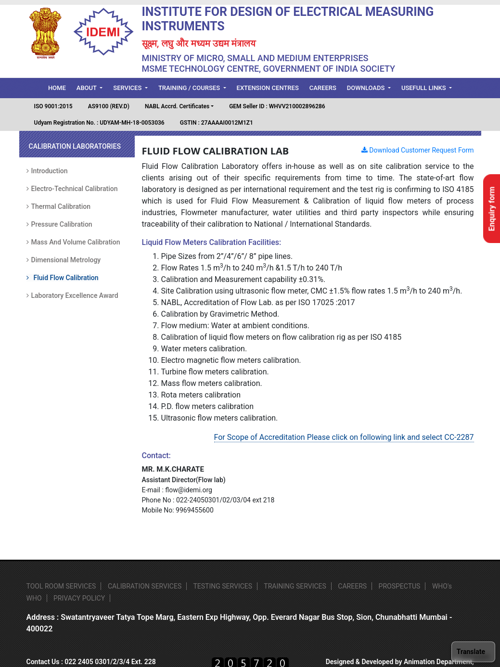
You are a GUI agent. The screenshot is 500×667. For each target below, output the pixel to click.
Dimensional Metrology (63, 260)
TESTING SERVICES (222, 586)
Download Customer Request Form (417, 150)
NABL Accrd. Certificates (177, 106)
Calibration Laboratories (75, 146)
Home (59, 87)
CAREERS (352, 586)
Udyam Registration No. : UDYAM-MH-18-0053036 (99, 122)
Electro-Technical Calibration (72, 188)
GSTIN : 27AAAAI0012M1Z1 (216, 122)
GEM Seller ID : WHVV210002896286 (277, 106)
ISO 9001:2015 (53, 106)
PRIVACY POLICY (79, 598)
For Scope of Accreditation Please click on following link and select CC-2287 (344, 437)
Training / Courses (189, 87)
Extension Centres (268, 87)
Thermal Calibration (58, 206)
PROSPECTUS (400, 586)
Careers (322, 87)
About (87, 87)
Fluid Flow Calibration (62, 278)
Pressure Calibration (59, 224)
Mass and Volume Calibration (73, 242)
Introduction (47, 171)
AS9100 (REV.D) (108, 106)
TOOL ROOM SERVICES (61, 586)
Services (128, 87)
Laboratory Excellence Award (72, 295)
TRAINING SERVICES (295, 586)
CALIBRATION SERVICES (144, 586)
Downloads (366, 87)
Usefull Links (424, 87)
